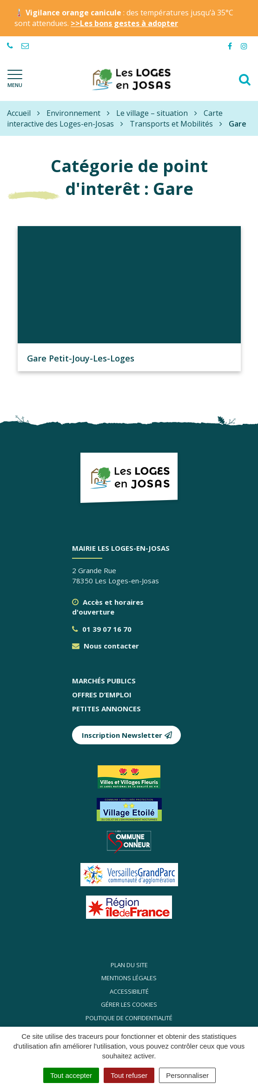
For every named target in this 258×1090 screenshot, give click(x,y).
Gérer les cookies (129, 1004)
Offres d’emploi (102, 694)
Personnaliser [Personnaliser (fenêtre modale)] (187, 1075)
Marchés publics (104, 680)
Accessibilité (129, 991)
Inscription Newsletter (127, 735)
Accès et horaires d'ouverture (108, 606)
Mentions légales (129, 978)
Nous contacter (105, 645)
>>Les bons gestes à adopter (124, 23)
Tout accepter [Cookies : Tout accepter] (71, 1075)
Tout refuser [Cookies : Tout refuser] (129, 1075)
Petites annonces (106, 708)
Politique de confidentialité (129, 1018)
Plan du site (129, 965)
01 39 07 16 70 (102, 629)
